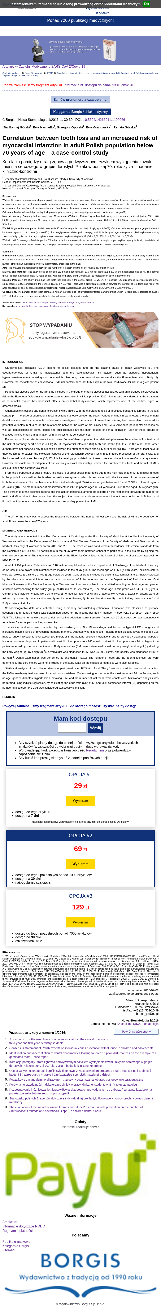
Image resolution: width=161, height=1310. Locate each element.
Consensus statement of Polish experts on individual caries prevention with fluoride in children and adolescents (81, 1048)
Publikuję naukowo (16, 1241)
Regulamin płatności (18, 1230)
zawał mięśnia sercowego (34, 302)
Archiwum (10, 1222)
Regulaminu (95, 750)
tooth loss (69, 306)
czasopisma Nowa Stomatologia (137, 1023)
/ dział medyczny (80, 112)
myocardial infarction (26, 306)
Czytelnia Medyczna (12, 73)
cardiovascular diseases (50, 306)
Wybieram (80, 801)
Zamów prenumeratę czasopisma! (81, 99)
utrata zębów (87, 302)
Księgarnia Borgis (16, 1246)
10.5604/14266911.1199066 (104, 120)
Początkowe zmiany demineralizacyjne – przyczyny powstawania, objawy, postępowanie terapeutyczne (76, 1079)
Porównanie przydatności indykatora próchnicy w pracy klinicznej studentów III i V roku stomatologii (73, 1084)
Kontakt (102, 13)
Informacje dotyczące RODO (24, 1226)
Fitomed (9, 1250)
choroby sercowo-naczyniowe (64, 302)
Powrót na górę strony (136, 1031)
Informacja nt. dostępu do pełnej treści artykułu (98, 85)
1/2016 (50, 73)
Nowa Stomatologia (34, 73)
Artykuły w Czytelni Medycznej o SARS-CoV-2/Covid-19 (44, 66)
